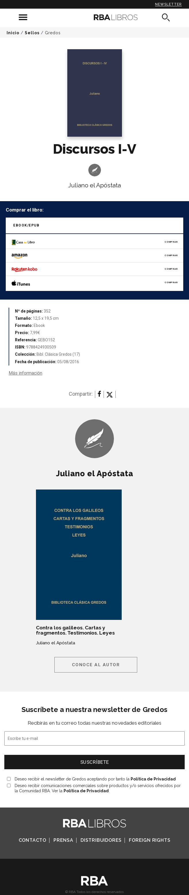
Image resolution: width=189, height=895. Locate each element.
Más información (25, 373)
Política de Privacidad (153, 779)
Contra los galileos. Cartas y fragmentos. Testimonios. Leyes (75, 630)
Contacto (32, 840)
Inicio (13, 33)
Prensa (63, 840)
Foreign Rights (149, 840)
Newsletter (168, 4)
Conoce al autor (96, 664)
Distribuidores (101, 840)
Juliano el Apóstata (94, 185)
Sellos (32, 33)
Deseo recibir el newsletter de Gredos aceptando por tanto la (95, 779)
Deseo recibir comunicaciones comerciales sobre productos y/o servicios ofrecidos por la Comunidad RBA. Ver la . (98, 788)
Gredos (53, 33)
